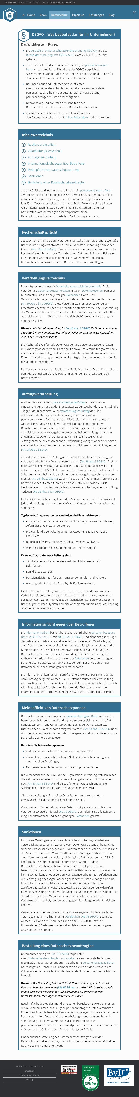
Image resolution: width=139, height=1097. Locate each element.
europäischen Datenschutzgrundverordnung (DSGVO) (64, 51)
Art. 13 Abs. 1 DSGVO (70, 637)
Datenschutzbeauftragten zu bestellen (52, 958)
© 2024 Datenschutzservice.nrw (29, 1066)
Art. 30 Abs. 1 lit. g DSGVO (37, 304)
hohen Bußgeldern (76, 117)
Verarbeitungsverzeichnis (45, 151)
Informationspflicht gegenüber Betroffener (56, 163)
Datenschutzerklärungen (29, 1075)
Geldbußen (73, 917)
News (43, 15)
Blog (112, 15)
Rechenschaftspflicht (42, 144)
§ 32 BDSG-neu (39, 637)
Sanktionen (35, 176)
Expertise (78, 15)
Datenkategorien (92, 291)
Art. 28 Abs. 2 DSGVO (44, 479)
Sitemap (29, 1079)
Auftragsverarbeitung (42, 157)
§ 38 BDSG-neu (66, 987)
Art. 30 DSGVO (67, 812)
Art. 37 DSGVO (60, 954)
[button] (134, 12)
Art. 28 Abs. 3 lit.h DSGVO (48, 492)
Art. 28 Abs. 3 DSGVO (93, 461)
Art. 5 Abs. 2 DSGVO (43, 249)
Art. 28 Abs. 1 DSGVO (34, 450)
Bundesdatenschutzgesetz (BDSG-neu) (49, 55)
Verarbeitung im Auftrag (75, 411)
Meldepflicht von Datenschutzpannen (53, 169)
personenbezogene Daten (96, 190)
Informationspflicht (37, 633)
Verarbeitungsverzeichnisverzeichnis (78, 286)
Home (28, 15)
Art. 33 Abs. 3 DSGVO (40, 784)
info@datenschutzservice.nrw (62, 2)
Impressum (30, 1070)
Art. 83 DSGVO (90, 917)
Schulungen (96, 15)
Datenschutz (59, 15)
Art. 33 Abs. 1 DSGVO (96, 729)
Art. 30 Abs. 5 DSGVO (78, 328)
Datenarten (73, 295)
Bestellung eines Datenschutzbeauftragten (57, 182)
